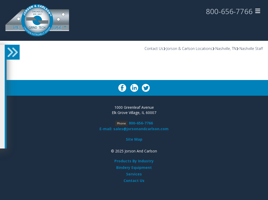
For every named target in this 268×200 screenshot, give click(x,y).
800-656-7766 (229, 11)
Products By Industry (134, 160)
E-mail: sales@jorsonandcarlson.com (134, 128)
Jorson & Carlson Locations (189, 48)
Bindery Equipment (134, 167)
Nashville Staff (251, 48)
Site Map (134, 139)
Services (134, 174)
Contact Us (153, 48)
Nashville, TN (225, 48)
